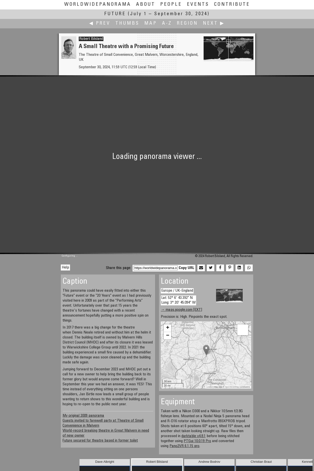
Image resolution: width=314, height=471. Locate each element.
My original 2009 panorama (83, 416)
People (171, 4)
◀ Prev (99, 23)
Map (150, 23)
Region (187, 23)
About (145, 4)
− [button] (167, 335)
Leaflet (209, 387)
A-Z (167, 23)
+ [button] (167, 328)
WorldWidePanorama (97, 4)
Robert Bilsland (91, 39)
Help (65, 267)
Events (198, 4)
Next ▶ (214, 23)
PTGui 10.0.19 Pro (197, 441)
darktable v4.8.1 (193, 436)
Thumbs (127, 23)
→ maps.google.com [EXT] (181, 310)
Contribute (232, 4)
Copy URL (186, 268)
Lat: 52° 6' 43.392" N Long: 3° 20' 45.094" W (178, 300)
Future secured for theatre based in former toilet (100, 441)
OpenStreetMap (232, 387)
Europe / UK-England (177, 291)
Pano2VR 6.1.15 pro (184, 446)
